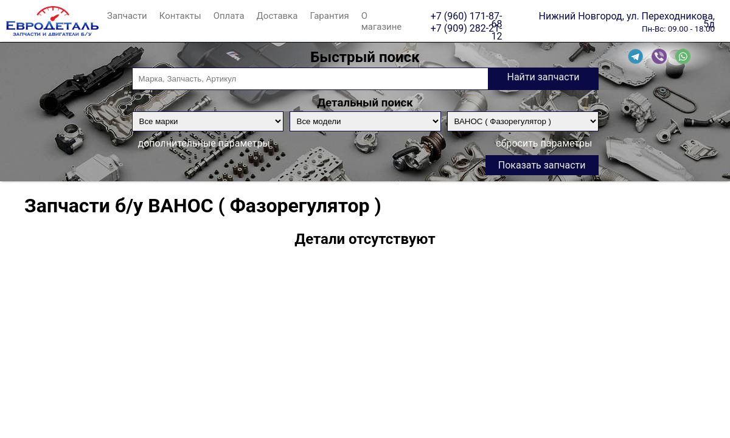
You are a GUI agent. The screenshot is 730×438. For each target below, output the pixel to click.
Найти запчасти (543, 77)
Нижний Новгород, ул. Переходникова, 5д (627, 15)
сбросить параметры (544, 143)
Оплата (229, 15)
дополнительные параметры (204, 143)
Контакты (180, 15)
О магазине (381, 21)
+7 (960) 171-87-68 (466, 15)
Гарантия (329, 15)
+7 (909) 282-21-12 (466, 28)
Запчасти (127, 15)
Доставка (277, 15)
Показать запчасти (542, 165)
